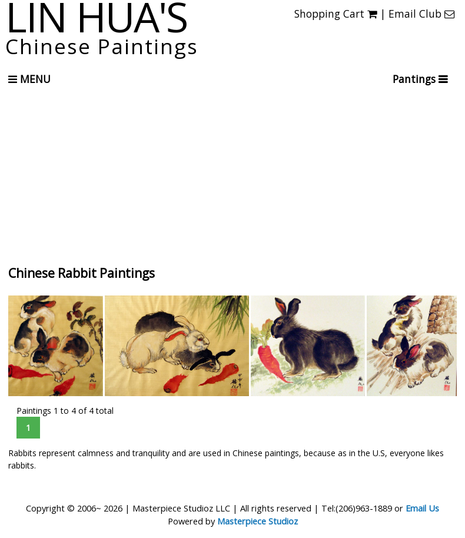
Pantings (416, 79)
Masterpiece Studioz (257, 521)
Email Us (422, 508)
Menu (29, 79)
